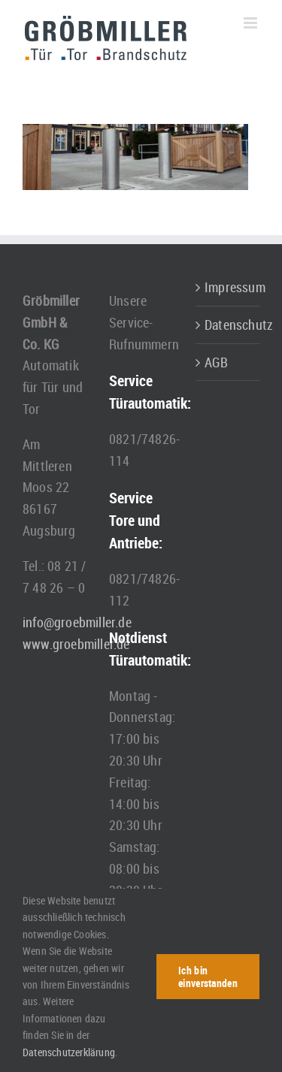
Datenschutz (228, 325)
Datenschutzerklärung (69, 1052)
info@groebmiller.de (77, 622)
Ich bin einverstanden (208, 976)
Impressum (228, 287)
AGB (217, 362)
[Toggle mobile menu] (251, 23)
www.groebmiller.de (76, 644)
